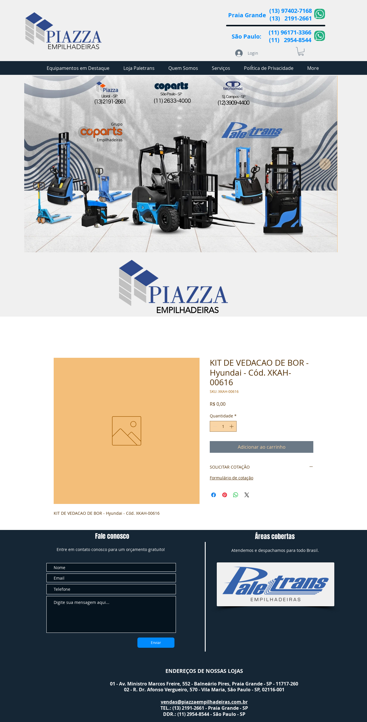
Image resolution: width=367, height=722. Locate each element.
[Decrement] (214, 426)
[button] (301, 51)
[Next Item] (325, 164)
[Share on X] (246, 494)
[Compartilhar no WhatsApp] (235, 494)
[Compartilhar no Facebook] (213, 494)
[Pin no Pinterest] (224, 494)
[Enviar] (155, 643)
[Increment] (232, 426)
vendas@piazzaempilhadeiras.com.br (204, 702)
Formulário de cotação (231, 478)
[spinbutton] (223, 426)
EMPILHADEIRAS (73, 47)
